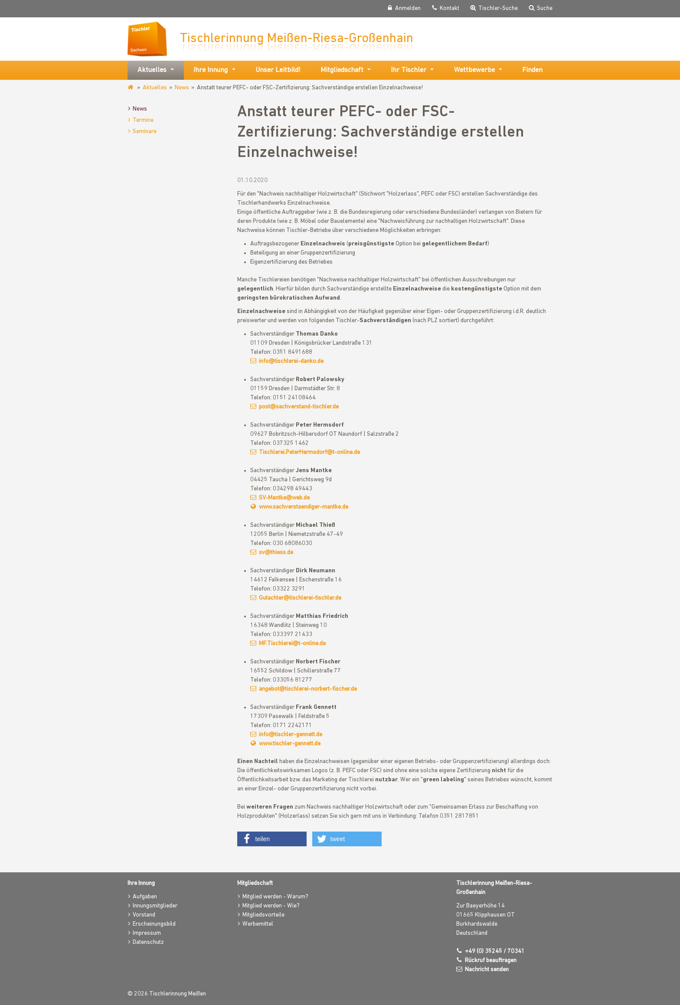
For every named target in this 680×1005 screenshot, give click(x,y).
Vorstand (144, 915)
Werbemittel (257, 924)
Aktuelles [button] (152, 70)
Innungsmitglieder (155, 906)
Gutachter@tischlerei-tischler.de (300, 598)
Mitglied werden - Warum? (275, 897)
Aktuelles (155, 88)
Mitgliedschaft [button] (341, 70)
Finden (532, 70)
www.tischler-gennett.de (289, 744)
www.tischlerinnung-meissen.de (131, 87)
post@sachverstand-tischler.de (299, 407)
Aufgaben (145, 897)
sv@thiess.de (276, 552)
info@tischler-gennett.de (290, 734)
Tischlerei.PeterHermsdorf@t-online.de (309, 452)
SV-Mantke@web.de (284, 498)
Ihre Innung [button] (210, 70)
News (182, 88)
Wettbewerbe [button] (474, 70)
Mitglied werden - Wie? (271, 906)
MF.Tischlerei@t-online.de (292, 643)
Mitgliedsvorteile (263, 915)
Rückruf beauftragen (491, 960)
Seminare (145, 131)
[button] (272, 839)
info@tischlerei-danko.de (291, 361)
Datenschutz (148, 942)
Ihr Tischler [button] (408, 70)
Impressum (147, 933)
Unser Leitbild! (278, 70)
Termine (143, 120)
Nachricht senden (487, 969)
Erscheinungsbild (154, 924)
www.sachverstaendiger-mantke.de (303, 507)
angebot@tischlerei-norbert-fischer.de (308, 689)
